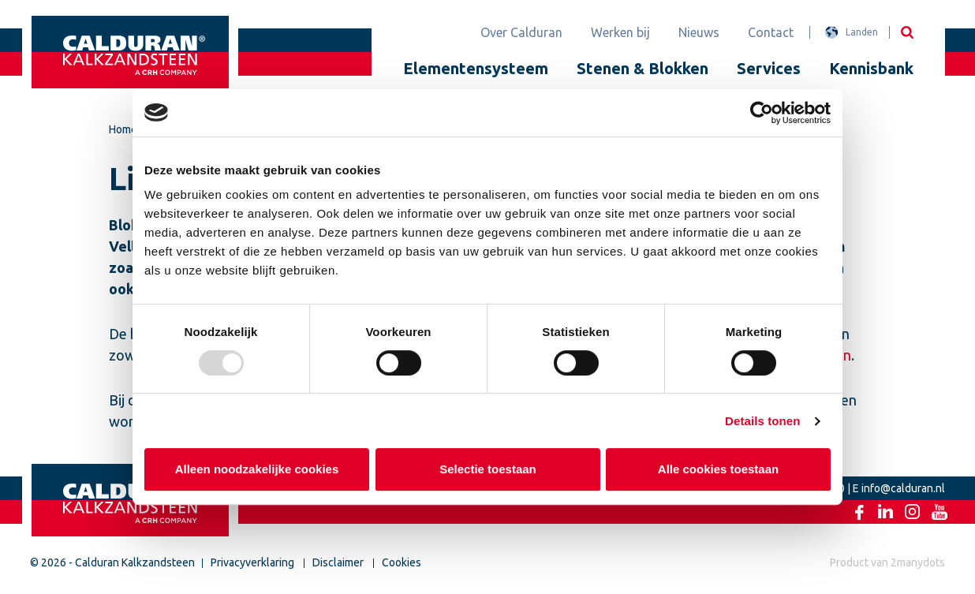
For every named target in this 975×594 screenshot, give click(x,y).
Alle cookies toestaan (718, 469)
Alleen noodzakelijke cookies (257, 469)
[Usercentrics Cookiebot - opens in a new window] (762, 113)
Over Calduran (521, 32)
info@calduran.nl (903, 488)
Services (769, 68)
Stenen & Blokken (642, 68)
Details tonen (762, 421)
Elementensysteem (475, 68)
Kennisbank (871, 68)
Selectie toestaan (487, 469)
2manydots (918, 562)
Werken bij (620, 32)
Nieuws (698, 32)
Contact (771, 32)
